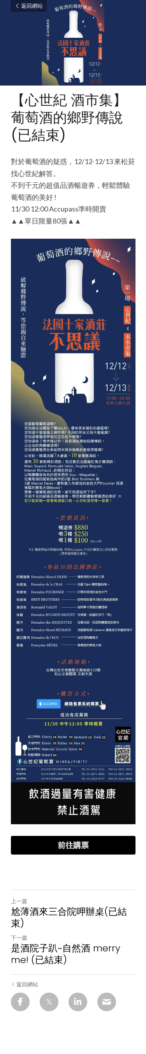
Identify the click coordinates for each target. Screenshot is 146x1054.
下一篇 (19, 937)
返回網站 (29, 5)
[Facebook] (20, 1002)
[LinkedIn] (78, 1002)
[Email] (106, 1002)
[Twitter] (49, 1002)
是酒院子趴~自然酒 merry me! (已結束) (65, 954)
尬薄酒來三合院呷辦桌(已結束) (69, 917)
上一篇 (19, 901)
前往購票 (73, 845)
